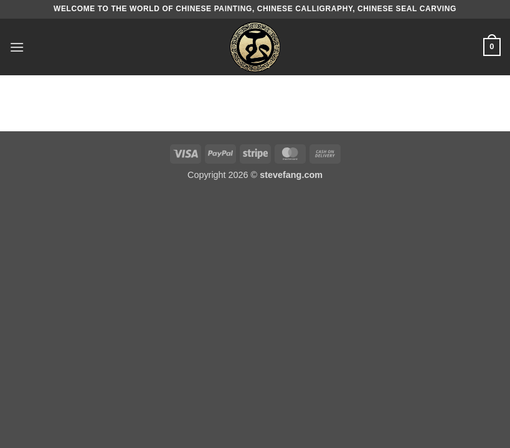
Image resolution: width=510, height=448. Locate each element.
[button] (16, 47)
